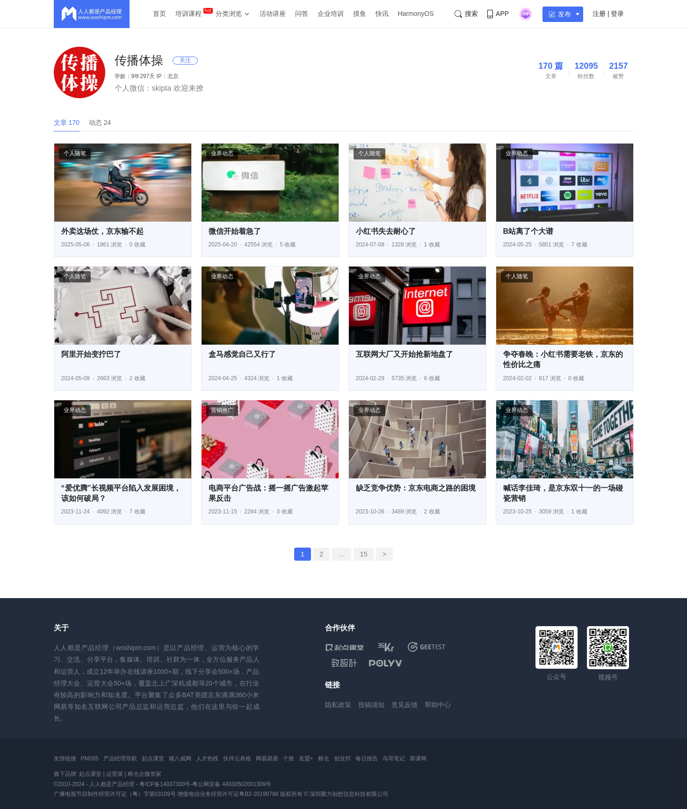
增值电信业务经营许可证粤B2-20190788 (227, 794)
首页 (159, 13)
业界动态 (222, 153)
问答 (301, 13)
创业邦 (342, 758)
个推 (288, 758)
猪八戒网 (180, 758)
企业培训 (331, 13)
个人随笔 (75, 153)
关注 (185, 60)
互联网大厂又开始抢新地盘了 (404, 354)
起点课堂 (153, 758)
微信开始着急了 (235, 231)
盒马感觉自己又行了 (242, 354)
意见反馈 (404, 704)
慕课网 (418, 758)
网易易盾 (267, 758)
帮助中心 (438, 704)
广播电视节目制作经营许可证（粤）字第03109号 (115, 794)
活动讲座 (273, 13)
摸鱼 (359, 13)
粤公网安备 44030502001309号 (231, 784)
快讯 (382, 13)
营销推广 (222, 410)
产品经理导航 (120, 758)
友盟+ (306, 758)
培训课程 (188, 13)
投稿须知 (371, 704)
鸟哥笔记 (394, 758)
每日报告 (366, 758)
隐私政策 (338, 704)
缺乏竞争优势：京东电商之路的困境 (416, 488)
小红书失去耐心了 (386, 231)
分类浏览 (229, 13)
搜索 (466, 14)
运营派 (114, 774)
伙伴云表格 (237, 758)
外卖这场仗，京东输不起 (102, 231)
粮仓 (323, 758)
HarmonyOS (416, 13)
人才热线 (207, 758)
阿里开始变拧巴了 (91, 354)
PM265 (90, 758)
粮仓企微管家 (144, 774)
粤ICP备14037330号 (164, 784)
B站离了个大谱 (528, 231)
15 (364, 554)
